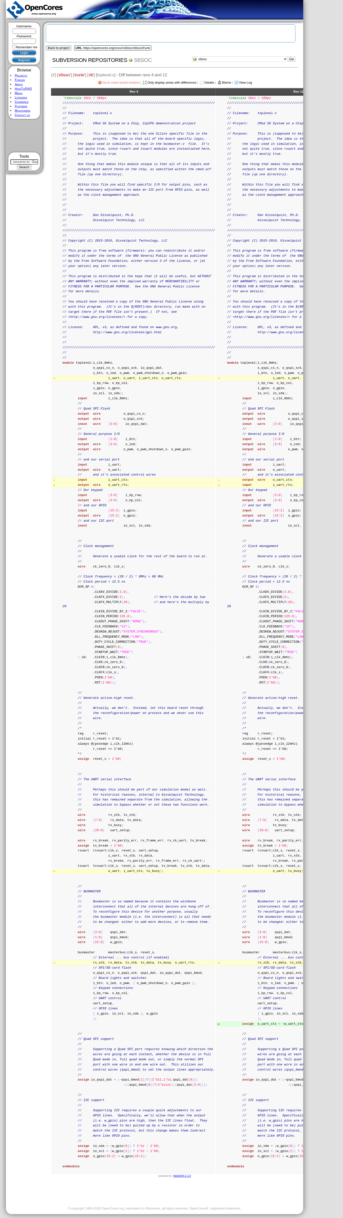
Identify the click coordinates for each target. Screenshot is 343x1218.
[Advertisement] (24, 135)
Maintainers (22, 110)
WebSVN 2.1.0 (182, 1175)
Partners (21, 106)
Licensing (21, 97)
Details (209, 82)
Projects (21, 75)
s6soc (143, 60)
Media (18, 93)
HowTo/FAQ (23, 88)
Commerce (22, 102)
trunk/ (79, 74)
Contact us (22, 115)
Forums (20, 80)
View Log (245, 82)
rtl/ (91, 74)
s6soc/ (64, 74)
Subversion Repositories (89, 60)
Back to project (58, 48)
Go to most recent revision (121, 82)
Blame (226, 82)
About (19, 84)
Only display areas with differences (172, 82)
